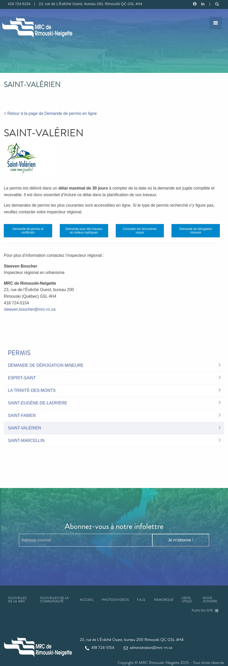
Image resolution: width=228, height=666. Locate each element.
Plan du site (205, 610)
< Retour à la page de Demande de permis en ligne (50, 113)
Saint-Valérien (24, 428)
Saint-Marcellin (26, 440)
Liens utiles (187, 600)
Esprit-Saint (22, 378)
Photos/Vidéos (115, 599)
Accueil (87, 599)
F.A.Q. (141, 599)
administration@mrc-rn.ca (148, 647)
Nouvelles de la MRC (17, 600)
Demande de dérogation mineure (195, 230)
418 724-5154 (99, 647)
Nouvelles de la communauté (54, 600)
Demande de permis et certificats (28, 230)
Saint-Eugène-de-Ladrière (37, 403)
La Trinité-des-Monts (31, 390)
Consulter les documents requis (140, 230)
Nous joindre (210, 600)
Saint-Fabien (22, 415)
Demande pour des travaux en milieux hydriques (83, 230)
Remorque (164, 599)
